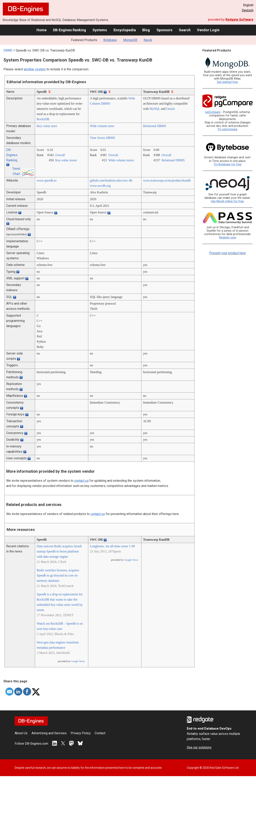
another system (35, 69)
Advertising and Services (49, 733)
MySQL (154, 108)
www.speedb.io (47, 180)
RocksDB (43, 119)
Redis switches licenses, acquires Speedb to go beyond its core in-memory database (58, 575)
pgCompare (212, 112)
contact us (81, 481)
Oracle (170, 108)
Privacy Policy (81, 733)
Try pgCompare (227, 129)
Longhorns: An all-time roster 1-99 (112, 546)
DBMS (7, 50)
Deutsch (247, 10)
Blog (146, 30)
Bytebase (110, 40)
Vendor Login (208, 30)
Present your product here (227, 253)
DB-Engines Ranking (69, 30)
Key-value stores (66, 160)
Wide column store (102, 126)
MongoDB (130, 40)
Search (185, 30)
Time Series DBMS (102, 137)
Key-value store (47, 126)
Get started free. (227, 82)
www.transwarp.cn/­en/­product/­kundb (167, 180)
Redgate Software (239, 19)
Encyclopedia (125, 30)
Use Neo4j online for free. (227, 201)
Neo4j (148, 40)
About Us (21, 733)
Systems (99, 30)
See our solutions (199, 747)
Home (42, 30)
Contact (100, 733)
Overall (60, 155)
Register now (227, 237)
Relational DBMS (154, 126)
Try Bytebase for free (228, 164)
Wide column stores (121, 160)
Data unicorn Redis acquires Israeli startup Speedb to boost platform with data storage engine (59, 551)
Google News (78, 661)
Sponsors (164, 30)
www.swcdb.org (100, 185)
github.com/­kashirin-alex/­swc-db (111, 180)
